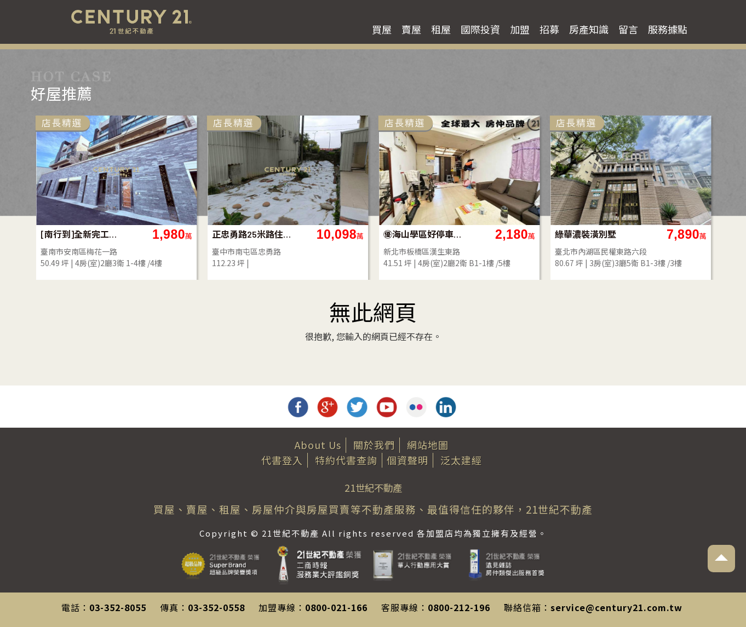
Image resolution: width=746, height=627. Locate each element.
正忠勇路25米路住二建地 (251, 234)
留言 (628, 29)
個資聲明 (407, 460)
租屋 (441, 29)
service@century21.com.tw (616, 607)
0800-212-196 (459, 607)
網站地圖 (428, 445)
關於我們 (374, 445)
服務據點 (667, 29)
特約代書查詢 (346, 460)
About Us (318, 445)
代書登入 (282, 460)
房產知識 (589, 29)
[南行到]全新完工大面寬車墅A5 (80, 234)
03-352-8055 (117, 607)
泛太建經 (461, 460)
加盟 (520, 29)
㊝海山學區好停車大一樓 (423, 234)
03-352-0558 (216, 607)
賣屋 (411, 29)
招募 (549, 29)
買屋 (382, 29)
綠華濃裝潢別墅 (585, 234)
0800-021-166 (336, 607)
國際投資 (480, 29)
